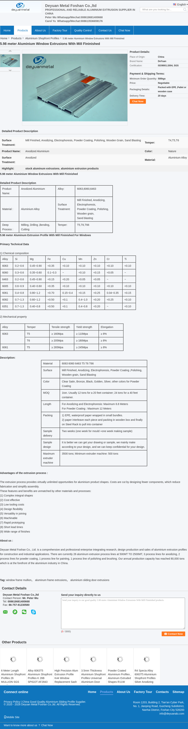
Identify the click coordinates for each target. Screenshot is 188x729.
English (181, 4)
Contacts (162, 691)
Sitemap (178, 691)
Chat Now (124, 30)
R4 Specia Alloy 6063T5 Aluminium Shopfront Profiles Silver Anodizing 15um (145, 678)
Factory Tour (60, 30)
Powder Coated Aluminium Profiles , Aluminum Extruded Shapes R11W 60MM (119, 678)
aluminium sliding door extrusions (89, 580)
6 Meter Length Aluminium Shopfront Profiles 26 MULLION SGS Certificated (13, 678)
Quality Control (83, 30)
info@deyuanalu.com (171, 713)
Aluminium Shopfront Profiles (42, 38)
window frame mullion (18, 580)
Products (22, 30)
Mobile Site (11, 717)
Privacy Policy (12, 701)
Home (7, 30)
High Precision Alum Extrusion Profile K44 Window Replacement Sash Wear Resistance (66, 678)
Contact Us (105, 30)
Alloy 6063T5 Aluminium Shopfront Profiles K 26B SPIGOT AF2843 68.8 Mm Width (40, 678)
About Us (40, 30)
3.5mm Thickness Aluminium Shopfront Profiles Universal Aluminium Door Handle (93, 678)
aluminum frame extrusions (51, 580)
